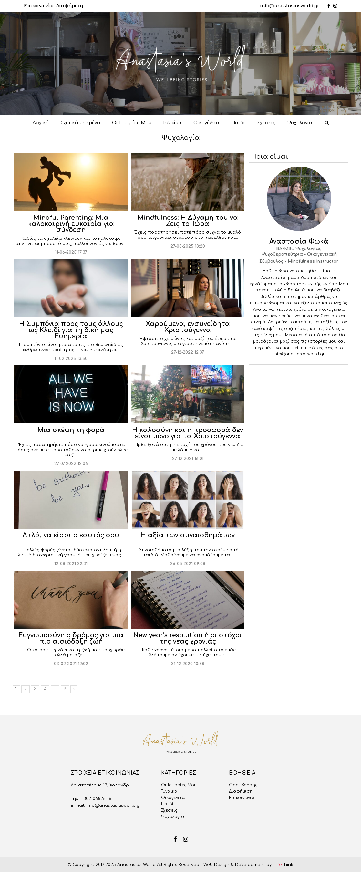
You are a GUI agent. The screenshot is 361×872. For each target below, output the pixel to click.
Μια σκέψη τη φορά (71, 430)
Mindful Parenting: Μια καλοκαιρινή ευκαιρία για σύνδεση (71, 223)
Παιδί (167, 804)
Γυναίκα (169, 791)
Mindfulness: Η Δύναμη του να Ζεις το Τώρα (188, 220)
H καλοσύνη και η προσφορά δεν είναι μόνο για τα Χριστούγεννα (187, 433)
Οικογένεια (173, 798)
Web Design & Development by (248, 864)
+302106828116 (96, 798)
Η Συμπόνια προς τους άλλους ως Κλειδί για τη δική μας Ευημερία (71, 330)
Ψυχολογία (172, 817)
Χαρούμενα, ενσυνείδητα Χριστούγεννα (188, 326)
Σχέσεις (169, 810)
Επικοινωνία (38, 6)
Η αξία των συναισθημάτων (187, 535)
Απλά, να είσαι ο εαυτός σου (71, 535)
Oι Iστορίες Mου (179, 785)
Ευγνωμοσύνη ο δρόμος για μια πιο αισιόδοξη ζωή (71, 638)
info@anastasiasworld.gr (289, 6)
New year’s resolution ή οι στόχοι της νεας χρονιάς (187, 638)
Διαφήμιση (69, 6)
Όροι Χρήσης (243, 785)
